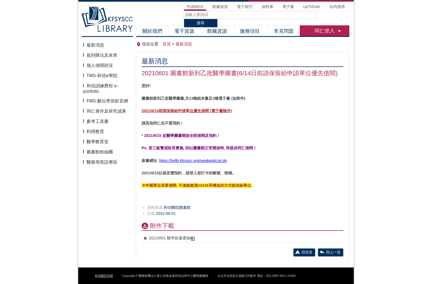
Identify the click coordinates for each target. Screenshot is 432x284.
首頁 (167, 44)
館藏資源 (217, 31)
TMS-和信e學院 (102, 75)
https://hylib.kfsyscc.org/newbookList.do (193, 160)
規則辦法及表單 (102, 55)
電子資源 (185, 31)
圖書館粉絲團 (100, 152)
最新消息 (95, 45)
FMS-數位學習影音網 (107, 101)
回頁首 (307, 252)
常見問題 (284, 31)
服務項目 (250, 31)
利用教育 (95, 131)
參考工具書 (98, 121)
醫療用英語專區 (102, 162)
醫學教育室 (98, 141)
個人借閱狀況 (100, 65)
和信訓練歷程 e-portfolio (100, 88)
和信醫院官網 (104, 275)
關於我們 (152, 31)
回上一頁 (333, 252)
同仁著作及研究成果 (106, 111)
